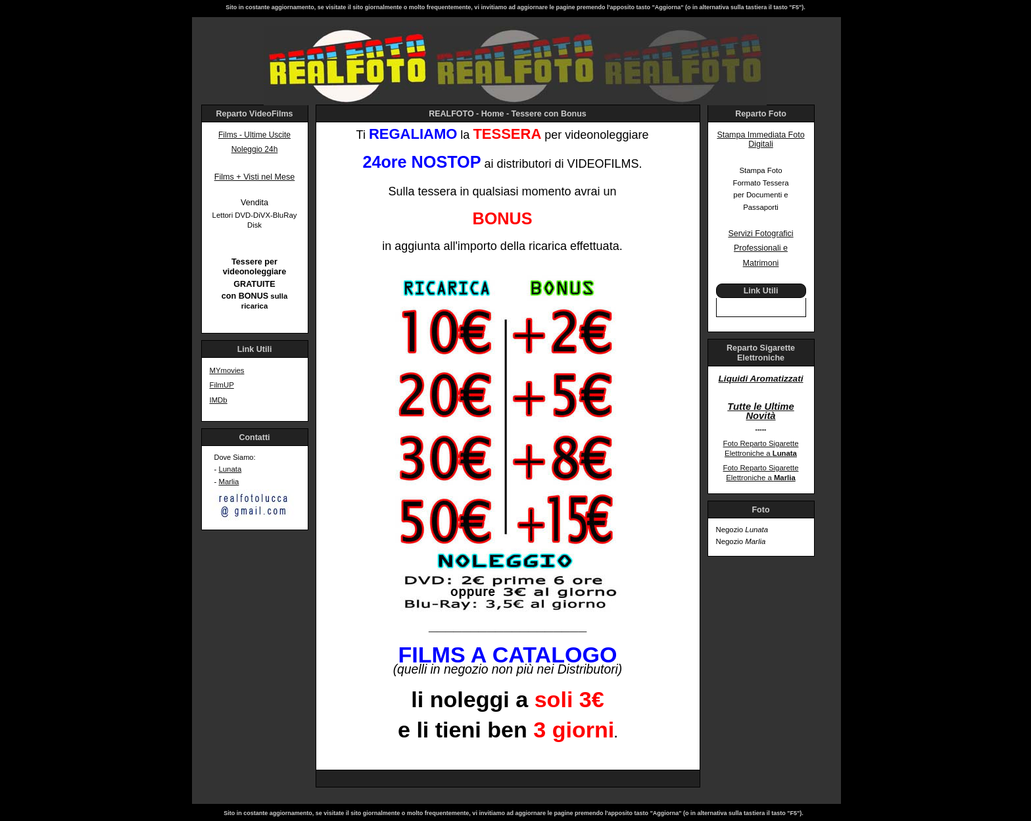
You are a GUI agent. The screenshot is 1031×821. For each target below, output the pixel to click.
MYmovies (227, 370)
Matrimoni (761, 263)
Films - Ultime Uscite (254, 134)
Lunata (229, 469)
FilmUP (222, 385)
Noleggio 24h (254, 149)
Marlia (228, 481)
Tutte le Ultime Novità (760, 411)
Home (492, 113)
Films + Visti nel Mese (254, 177)
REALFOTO (451, 113)
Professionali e (761, 248)
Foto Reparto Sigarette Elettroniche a (761, 448)
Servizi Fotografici (760, 233)
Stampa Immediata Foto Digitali (760, 139)
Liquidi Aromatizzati (761, 379)
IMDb (219, 400)
